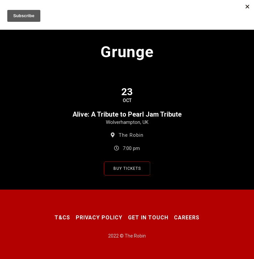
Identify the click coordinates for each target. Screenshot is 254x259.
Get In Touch (148, 217)
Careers (186, 217)
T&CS (62, 217)
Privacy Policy (99, 217)
